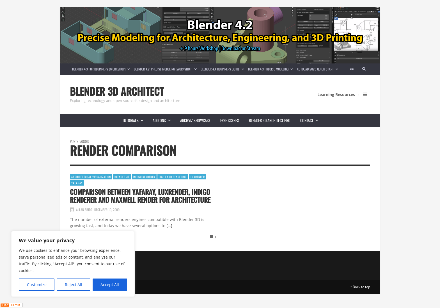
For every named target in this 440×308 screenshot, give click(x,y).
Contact (311, 120)
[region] (73, 264)
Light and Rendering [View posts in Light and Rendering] (173, 177)
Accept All (109, 284)
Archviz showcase (195, 120)
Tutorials (135, 120)
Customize (37, 284)
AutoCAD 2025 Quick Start (318, 69)
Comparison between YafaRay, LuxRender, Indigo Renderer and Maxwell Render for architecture (140, 196)
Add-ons (164, 120)
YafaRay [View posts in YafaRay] (77, 183)
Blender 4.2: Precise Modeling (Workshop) (166, 69)
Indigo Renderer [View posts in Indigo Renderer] (144, 177)
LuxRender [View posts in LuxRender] (198, 177)
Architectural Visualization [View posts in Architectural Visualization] (91, 177)
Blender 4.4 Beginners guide (223, 69)
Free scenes (229, 120)
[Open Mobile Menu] (365, 94)
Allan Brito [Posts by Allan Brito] (84, 209)
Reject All (73, 284)
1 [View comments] (215, 237)
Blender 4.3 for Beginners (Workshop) (102, 69)
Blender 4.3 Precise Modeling (271, 69)
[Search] (364, 69)
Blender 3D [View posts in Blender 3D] (122, 177)
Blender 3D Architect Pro (269, 120)
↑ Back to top (360, 286)
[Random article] (352, 69)
